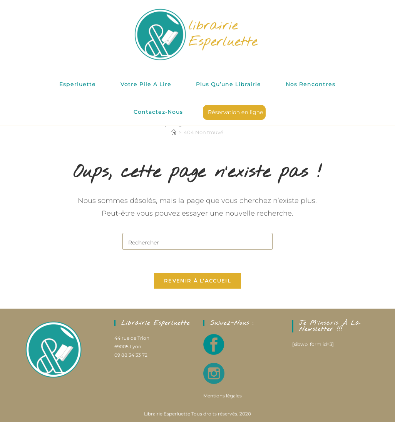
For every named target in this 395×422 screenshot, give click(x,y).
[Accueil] (173, 132)
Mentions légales (222, 396)
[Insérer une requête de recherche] (197, 241)
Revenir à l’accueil (197, 281)
